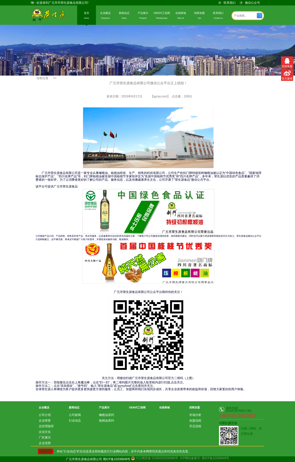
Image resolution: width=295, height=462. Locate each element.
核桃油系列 (106, 420)
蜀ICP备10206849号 (116, 459)
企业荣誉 (45, 420)
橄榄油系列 (106, 414)
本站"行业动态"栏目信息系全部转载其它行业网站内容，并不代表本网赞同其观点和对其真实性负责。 (124, 451)
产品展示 (143, 16)
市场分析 (195, 414)
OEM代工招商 (162, 16)
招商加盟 (199, 16)
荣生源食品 (48, 15)
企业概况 (105, 16)
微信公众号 (252, 2)
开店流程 (195, 426)
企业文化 (45, 431)
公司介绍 (45, 414)
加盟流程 (195, 420)
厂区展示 (45, 437)
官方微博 (287, 74)
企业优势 (45, 443)
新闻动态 (124, 16)
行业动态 (75, 420)
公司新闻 (75, 414)
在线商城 (180, 16)
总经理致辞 (46, 426)
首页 (86, 16)
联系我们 (230, 2)
